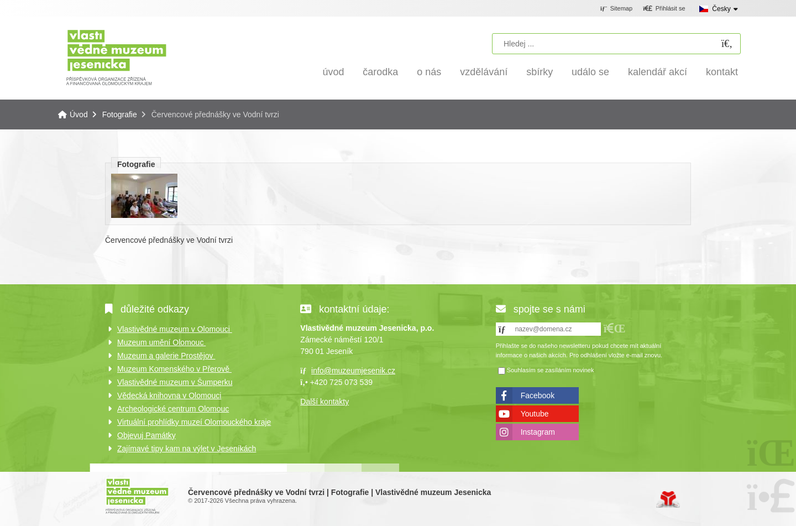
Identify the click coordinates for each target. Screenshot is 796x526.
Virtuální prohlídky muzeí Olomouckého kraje (194, 422)
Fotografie (119, 114)
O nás (429, 71)
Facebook (537, 395)
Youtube (535, 413)
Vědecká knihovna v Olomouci (169, 395)
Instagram (538, 432)
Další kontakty (324, 401)
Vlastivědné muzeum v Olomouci (174, 329)
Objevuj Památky (146, 435)
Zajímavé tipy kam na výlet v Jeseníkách (186, 448)
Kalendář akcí (657, 71)
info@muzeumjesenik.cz (353, 370)
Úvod (116, 57)
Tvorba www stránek (668, 499)
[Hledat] (727, 44)
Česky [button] (721, 9)
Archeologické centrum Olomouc (173, 408)
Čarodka (380, 71)
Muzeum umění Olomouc (161, 342)
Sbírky (539, 71)
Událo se (590, 71)
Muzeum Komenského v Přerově (174, 368)
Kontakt (722, 71)
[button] (664, 9)
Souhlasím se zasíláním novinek (550, 370)
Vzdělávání (483, 71)
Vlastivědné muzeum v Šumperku (175, 382)
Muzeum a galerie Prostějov (166, 355)
